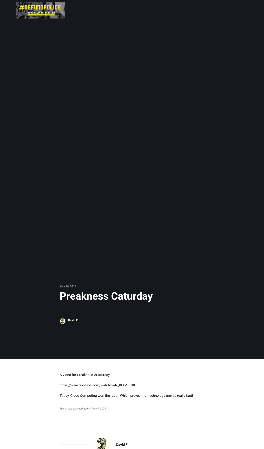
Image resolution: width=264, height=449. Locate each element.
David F (73, 320)
